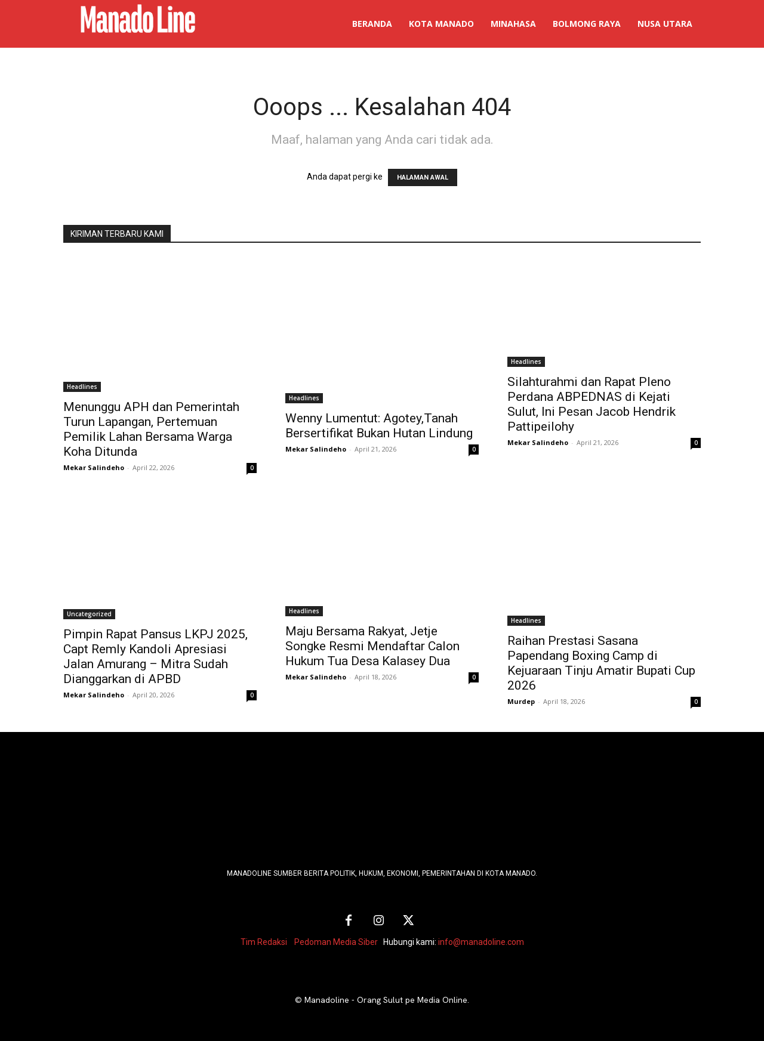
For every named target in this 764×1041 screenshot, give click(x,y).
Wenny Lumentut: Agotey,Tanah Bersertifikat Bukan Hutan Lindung (379, 425)
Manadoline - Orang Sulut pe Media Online (385, 999)
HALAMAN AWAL (422, 177)
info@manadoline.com (481, 942)
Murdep (521, 701)
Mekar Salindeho (93, 467)
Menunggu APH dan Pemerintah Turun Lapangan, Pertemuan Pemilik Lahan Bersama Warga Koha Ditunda (151, 429)
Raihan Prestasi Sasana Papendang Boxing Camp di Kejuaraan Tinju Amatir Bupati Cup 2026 (601, 663)
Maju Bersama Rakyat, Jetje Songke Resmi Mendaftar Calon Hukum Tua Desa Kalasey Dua (372, 646)
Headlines (82, 386)
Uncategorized (89, 614)
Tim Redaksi (264, 942)
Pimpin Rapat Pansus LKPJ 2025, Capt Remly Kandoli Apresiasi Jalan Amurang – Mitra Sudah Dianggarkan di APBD (155, 656)
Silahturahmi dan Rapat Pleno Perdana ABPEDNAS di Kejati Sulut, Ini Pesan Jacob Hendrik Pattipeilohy (591, 404)
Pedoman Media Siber (336, 942)
